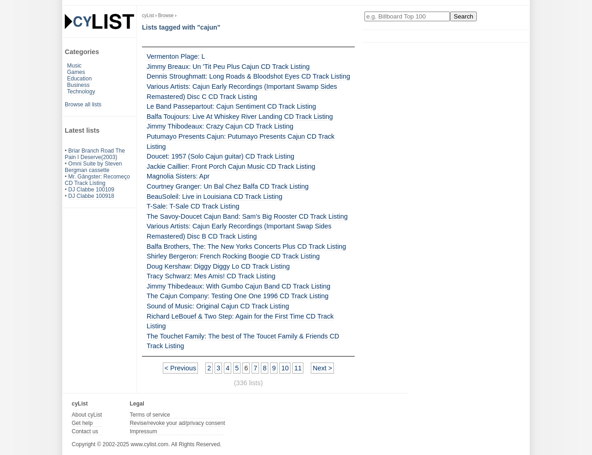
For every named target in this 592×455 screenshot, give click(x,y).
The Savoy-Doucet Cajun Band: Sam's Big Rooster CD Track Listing (247, 216)
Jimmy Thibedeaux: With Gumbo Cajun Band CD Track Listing (238, 286)
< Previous (180, 368)
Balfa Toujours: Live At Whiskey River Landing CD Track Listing (240, 116)
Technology (81, 91)
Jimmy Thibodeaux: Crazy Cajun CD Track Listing (220, 126)
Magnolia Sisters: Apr (178, 176)
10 (285, 368)
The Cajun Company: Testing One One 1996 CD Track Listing (237, 296)
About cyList (87, 415)
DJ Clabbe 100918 (91, 196)
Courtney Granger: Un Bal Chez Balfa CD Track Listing (227, 186)
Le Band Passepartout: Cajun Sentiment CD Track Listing (231, 106)
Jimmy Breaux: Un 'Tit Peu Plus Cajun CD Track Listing (228, 66)
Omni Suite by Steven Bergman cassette (93, 166)
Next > (322, 368)
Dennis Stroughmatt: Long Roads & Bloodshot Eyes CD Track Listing (248, 76)
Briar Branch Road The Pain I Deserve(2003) (95, 154)
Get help (82, 423)
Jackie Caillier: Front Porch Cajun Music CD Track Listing (231, 166)
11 (298, 368)
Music (74, 65)
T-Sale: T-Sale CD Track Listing (193, 206)
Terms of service (150, 415)
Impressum (143, 431)
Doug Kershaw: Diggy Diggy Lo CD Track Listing (218, 266)
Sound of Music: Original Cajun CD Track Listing (218, 306)
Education (79, 78)
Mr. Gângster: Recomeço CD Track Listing (97, 179)
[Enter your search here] (407, 16)
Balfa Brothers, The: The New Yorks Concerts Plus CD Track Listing (246, 246)
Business (78, 85)
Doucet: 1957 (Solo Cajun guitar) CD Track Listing (220, 156)
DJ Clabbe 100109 (91, 189)
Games (76, 72)
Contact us (85, 431)
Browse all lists (83, 104)
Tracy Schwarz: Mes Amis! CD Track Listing (211, 276)
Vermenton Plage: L (176, 56)
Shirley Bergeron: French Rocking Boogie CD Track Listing (233, 256)
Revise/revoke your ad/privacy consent (177, 423)
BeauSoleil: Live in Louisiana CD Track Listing (215, 196)
